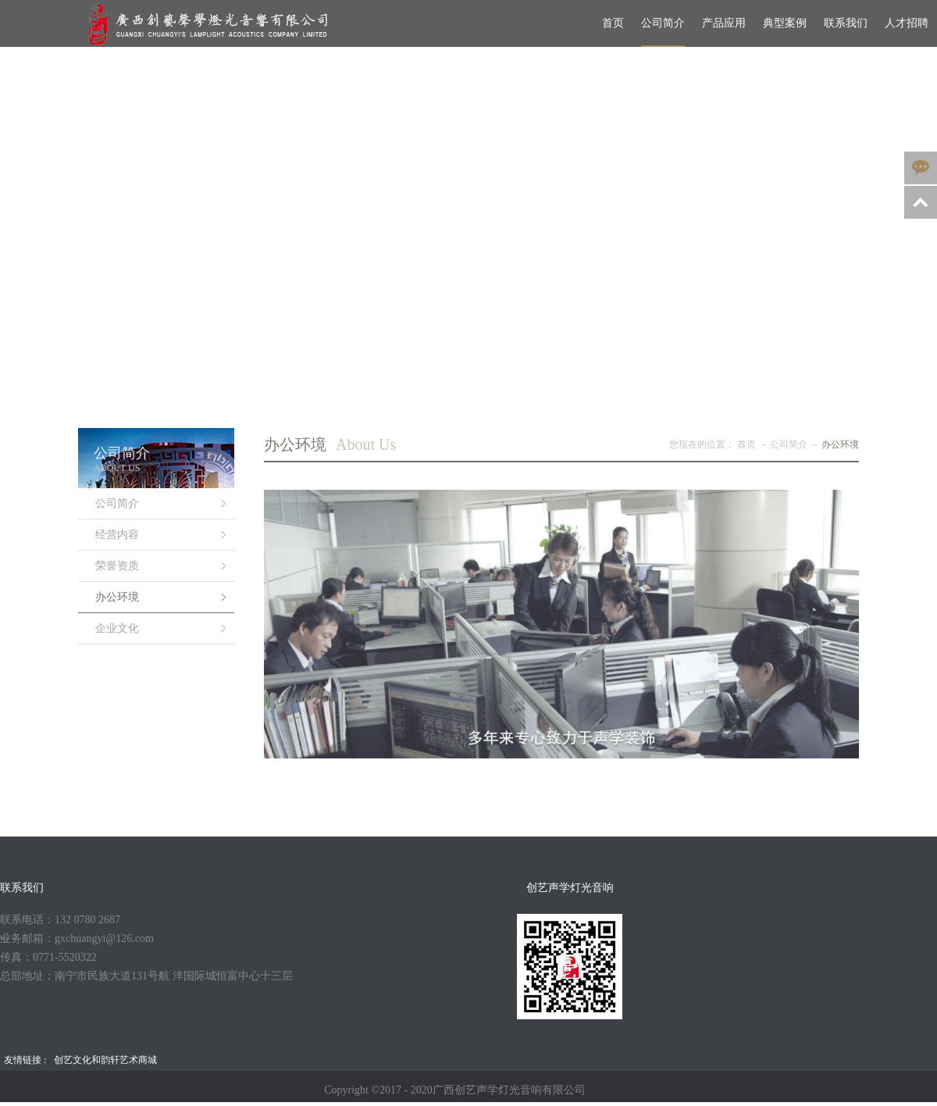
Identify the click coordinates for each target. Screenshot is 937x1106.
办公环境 (840, 444)
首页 (613, 23)
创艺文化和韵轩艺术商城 (105, 1059)
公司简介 (788, 444)
